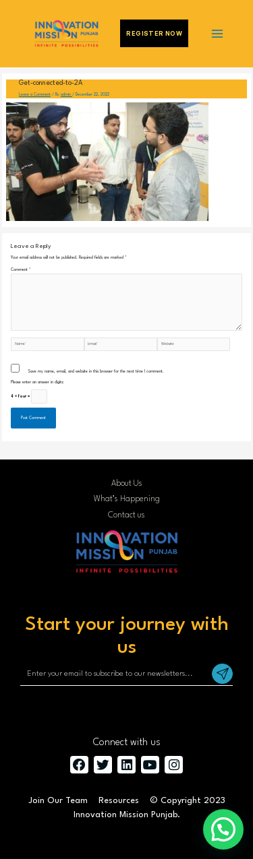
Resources (119, 800)
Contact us (126, 515)
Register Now (154, 33)
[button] (223, 829)
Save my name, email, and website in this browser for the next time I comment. (96, 371)
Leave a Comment (35, 94)
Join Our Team (58, 800)
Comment (21, 270)
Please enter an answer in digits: (37, 382)
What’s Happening (127, 499)
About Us (126, 484)
